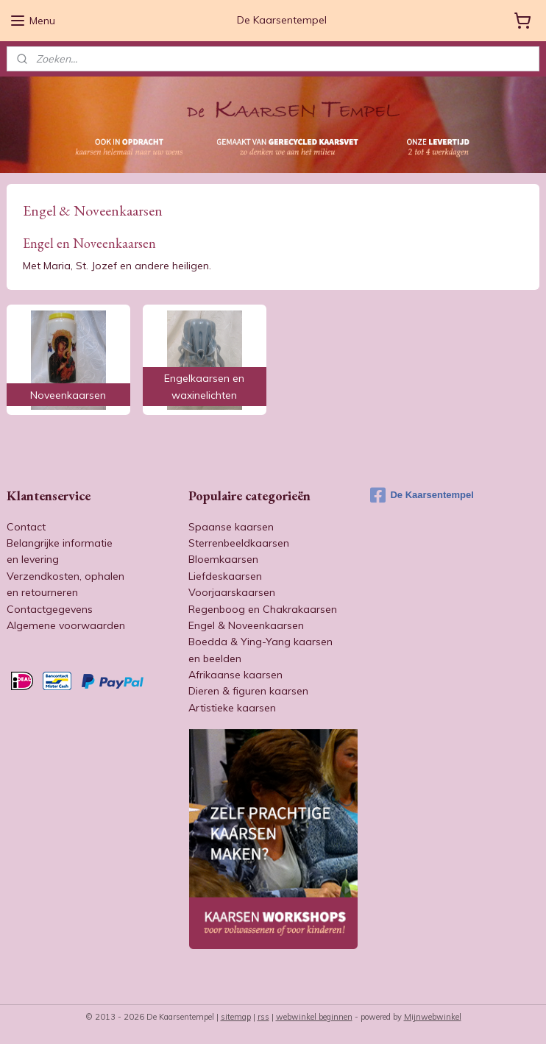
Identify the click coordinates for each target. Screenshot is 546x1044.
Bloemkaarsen (223, 559)
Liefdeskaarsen (225, 576)
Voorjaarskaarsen (231, 592)
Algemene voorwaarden (66, 625)
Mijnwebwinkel (432, 1017)
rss (263, 1017)
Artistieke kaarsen (232, 707)
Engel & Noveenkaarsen (246, 625)
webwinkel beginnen (314, 1017)
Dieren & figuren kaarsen (248, 690)
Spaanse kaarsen (231, 526)
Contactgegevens (50, 609)
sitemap (236, 1017)
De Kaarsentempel (421, 495)
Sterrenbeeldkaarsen (238, 543)
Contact (26, 526)
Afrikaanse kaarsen (235, 674)
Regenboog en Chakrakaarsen (262, 609)
